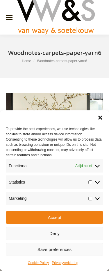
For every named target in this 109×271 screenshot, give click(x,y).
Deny (54, 233)
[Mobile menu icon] (9, 17)
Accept (54, 217)
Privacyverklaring (65, 263)
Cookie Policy (38, 263)
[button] (100, 118)
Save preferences (54, 249)
